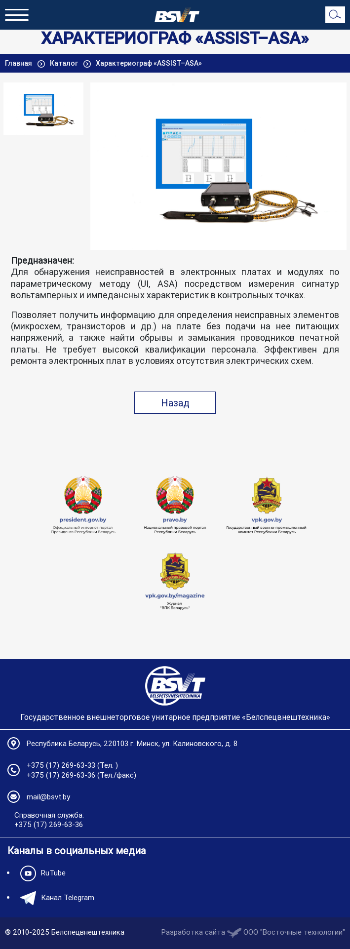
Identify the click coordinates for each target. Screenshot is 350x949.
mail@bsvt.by (48, 796)
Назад (175, 402)
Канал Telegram (54, 898)
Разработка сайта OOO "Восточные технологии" (253, 932)
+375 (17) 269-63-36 (61, 775)
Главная (19, 63)
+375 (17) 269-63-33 (61, 765)
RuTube (40, 873)
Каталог (64, 63)
